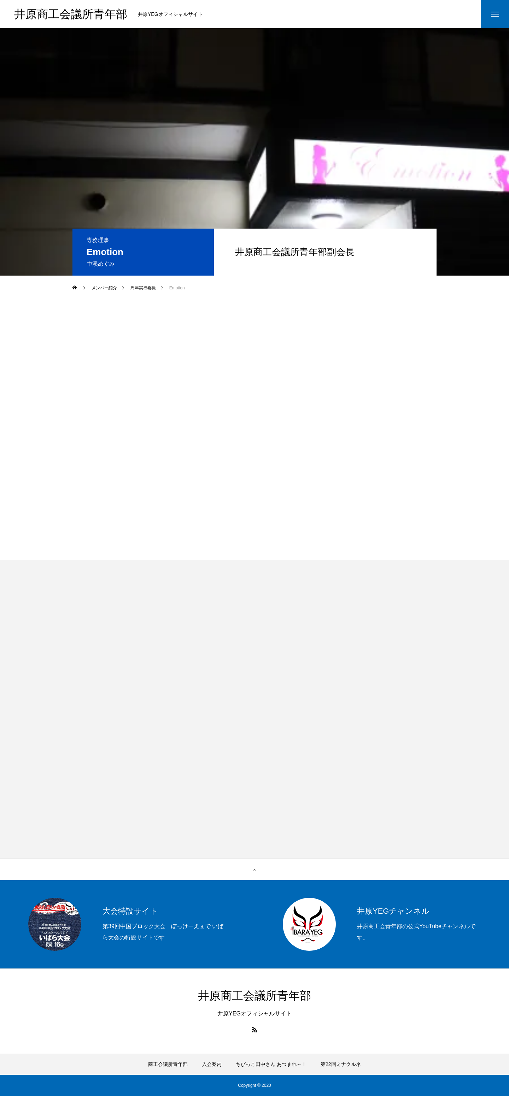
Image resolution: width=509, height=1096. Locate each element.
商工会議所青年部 (168, 1064)
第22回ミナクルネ (341, 1064)
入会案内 (212, 1064)
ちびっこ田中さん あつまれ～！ (271, 1064)
